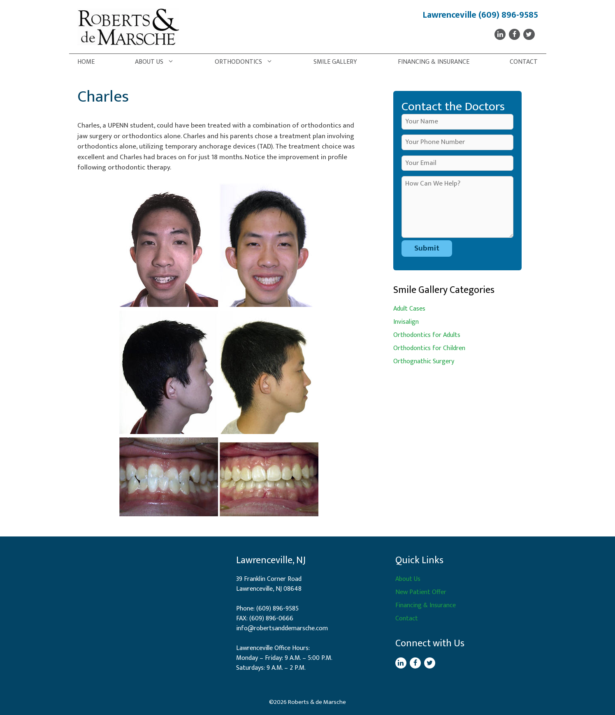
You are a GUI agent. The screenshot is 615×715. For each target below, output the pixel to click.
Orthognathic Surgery (423, 361)
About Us (158, 62)
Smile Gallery (335, 61)
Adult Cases (409, 308)
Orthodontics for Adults (426, 335)
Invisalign (406, 321)
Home (86, 61)
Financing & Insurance (433, 61)
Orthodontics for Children (429, 348)
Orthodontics (248, 62)
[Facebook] (514, 34)
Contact (524, 61)
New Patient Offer (420, 592)
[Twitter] (528, 34)
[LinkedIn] (500, 34)
